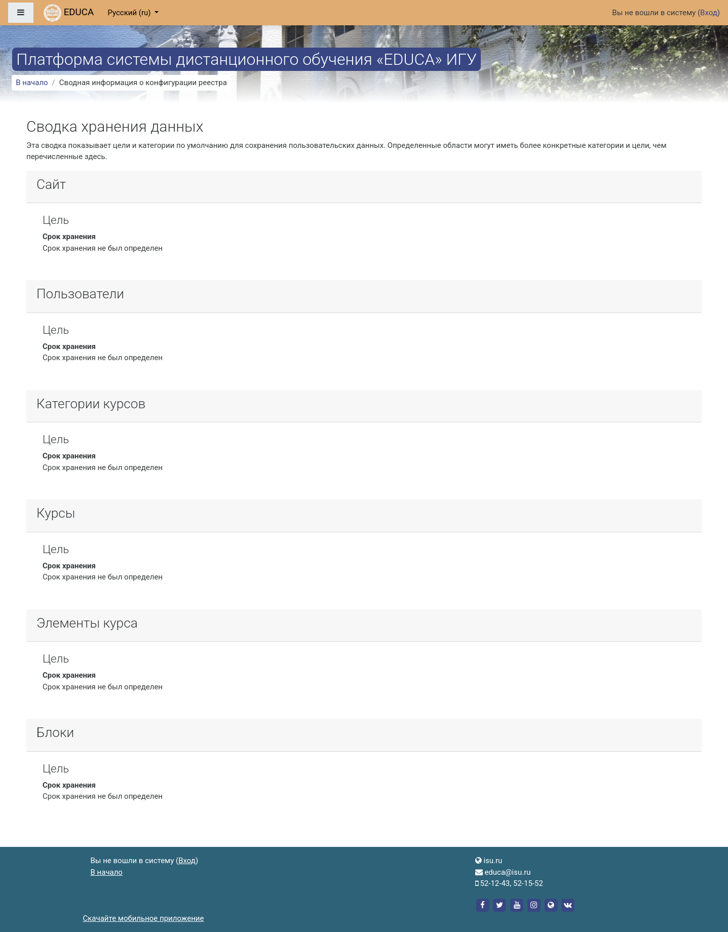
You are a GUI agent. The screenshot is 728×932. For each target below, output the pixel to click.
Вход (708, 12)
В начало (32, 82)
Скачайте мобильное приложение (143, 918)
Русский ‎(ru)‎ (129, 12)
